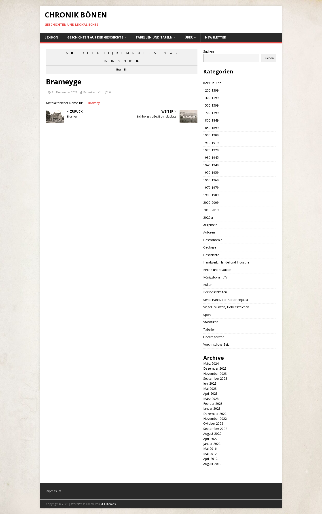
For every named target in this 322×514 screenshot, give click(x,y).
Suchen (208, 51)
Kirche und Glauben (217, 270)
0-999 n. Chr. (212, 83)
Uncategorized (213, 337)
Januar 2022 (211, 443)
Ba (105, 61)
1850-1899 (211, 128)
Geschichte (211, 255)
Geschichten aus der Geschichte (95, 37)
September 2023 (215, 378)
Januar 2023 (211, 408)
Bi (119, 61)
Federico (89, 92)
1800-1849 (211, 120)
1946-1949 (211, 165)
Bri (125, 69)
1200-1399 (211, 90)
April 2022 (210, 439)
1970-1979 (211, 187)
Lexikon (51, 37)
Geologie (209, 247)
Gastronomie (212, 240)
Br (137, 61)
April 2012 (210, 458)
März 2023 (211, 398)
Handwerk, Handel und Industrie (226, 262)
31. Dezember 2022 (64, 92)
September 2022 (215, 428)
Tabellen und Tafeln (154, 37)
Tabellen (209, 329)
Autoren (209, 232)
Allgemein (210, 225)
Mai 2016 (210, 448)
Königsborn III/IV (215, 277)
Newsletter (215, 37)
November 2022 (215, 418)
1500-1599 (211, 105)
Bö (130, 61)
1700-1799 (211, 113)
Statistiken (210, 322)
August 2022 (212, 433)
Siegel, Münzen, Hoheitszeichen (226, 307)
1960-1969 (211, 180)
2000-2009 (211, 202)
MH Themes (108, 504)
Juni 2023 (209, 383)
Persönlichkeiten (215, 292)
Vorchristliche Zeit (216, 344)
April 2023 (210, 393)
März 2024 (211, 363)
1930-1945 (211, 157)
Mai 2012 (210, 454)
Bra (118, 69)
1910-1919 (211, 143)
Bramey (94, 103)
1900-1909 (211, 135)
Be (112, 61)
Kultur (207, 285)
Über (189, 37)
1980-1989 (211, 195)
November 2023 (215, 373)
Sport (207, 315)
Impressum (53, 491)
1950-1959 (211, 172)
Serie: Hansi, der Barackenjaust (225, 300)
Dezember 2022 (215, 413)
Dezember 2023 (215, 368)
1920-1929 (211, 150)
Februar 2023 (212, 403)
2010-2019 (211, 210)
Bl (125, 61)
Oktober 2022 (213, 423)
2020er (208, 217)
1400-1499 (211, 98)
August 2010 (212, 464)
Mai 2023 (210, 388)
